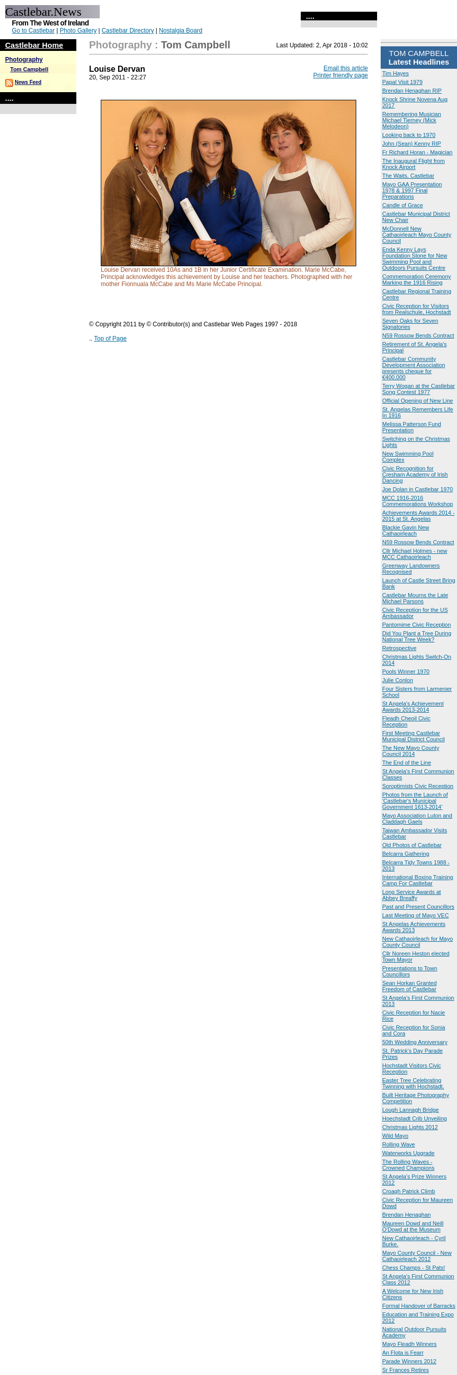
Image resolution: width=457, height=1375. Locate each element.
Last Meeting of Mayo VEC (415, 915)
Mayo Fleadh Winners (409, 1344)
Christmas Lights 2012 (410, 1127)
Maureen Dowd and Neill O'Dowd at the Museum (412, 1226)
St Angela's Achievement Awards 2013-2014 (413, 706)
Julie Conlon (397, 680)
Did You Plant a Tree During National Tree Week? (416, 636)
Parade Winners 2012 (409, 1361)
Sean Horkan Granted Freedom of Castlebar (409, 986)
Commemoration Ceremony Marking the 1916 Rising (416, 279)
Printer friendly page (340, 75)
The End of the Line (406, 763)
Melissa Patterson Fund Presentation (411, 427)
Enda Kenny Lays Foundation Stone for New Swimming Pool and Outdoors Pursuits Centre (414, 258)
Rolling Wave (398, 1144)
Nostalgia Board (180, 30)
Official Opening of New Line (417, 401)
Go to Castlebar (33, 30)
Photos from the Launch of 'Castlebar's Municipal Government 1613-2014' (415, 801)
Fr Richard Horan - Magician (417, 152)
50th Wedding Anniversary (414, 1042)
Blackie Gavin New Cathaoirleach (405, 530)
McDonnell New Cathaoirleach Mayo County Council (416, 235)
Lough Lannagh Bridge (410, 1110)
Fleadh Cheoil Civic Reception (406, 721)
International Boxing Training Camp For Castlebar (417, 880)
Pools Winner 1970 (406, 671)
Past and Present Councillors (418, 907)
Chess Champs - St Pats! (413, 1268)
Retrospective (399, 648)
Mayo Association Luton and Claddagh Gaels (417, 818)
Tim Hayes (395, 73)
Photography (24, 59)
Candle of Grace (402, 205)
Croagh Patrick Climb (408, 1191)
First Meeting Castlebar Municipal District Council (413, 736)
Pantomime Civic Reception (416, 625)
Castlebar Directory (128, 30)
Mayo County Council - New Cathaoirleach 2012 (416, 1256)
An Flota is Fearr (402, 1353)
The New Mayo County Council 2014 (410, 751)
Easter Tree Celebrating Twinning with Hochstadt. (413, 1083)
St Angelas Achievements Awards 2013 (413, 927)
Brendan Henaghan (406, 1215)
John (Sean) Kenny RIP (411, 144)
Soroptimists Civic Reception (417, 786)
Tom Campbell (29, 69)
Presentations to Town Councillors (409, 971)
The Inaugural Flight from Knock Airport (413, 164)
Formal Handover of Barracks (418, 1306)
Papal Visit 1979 (402, 82)
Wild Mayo (395, 1136)
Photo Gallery (78, 30)
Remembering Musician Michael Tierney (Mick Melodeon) (411, 120)
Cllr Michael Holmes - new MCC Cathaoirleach (414, 554)
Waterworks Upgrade (408, 1153)
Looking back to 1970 (409, 135)
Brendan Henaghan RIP (412, 91)
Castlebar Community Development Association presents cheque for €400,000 (413, 368)
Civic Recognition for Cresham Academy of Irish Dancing (415, 474)
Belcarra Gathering (405, 854)
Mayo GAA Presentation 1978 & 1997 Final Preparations (412, 190)
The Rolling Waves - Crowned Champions (408, 1165)
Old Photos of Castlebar (412, 845)
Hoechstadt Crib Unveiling (414, 1118)
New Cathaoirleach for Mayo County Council (417, 942)
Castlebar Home (34, 45)
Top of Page (110, 338)
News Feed (28, 82)
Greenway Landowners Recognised (411, 569)
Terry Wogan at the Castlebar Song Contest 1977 (418, 389)
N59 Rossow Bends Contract (418, 335)
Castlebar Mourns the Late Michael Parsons (415, 598)
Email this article (346, 68)
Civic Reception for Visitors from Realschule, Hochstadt (416, 309)
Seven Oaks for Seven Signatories (410, 324)
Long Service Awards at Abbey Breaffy (411, 895)
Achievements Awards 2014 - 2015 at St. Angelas (418, 516)
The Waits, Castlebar (408, 176)
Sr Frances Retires (405, 1370)
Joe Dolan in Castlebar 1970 (417, 489)
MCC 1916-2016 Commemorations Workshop (417, 501)
